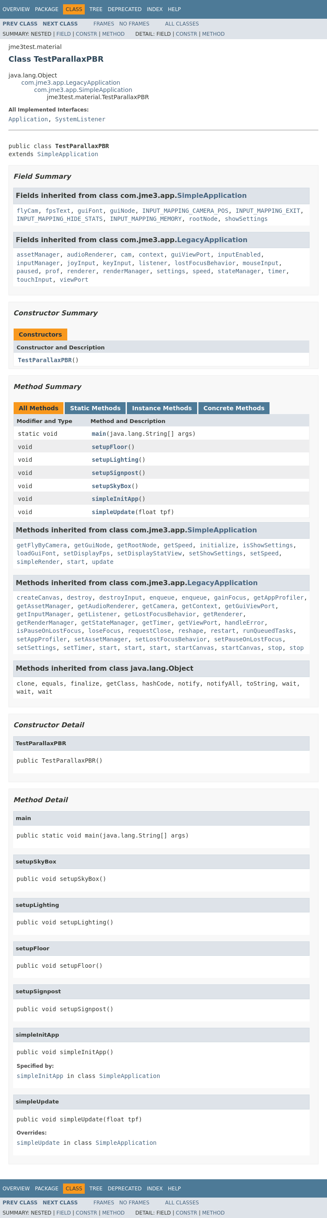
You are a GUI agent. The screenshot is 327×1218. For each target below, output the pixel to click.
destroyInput (120, 597)
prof (52, 271)
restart (222, 630)
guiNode (122, 210)
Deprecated (125, 9)
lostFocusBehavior (205, 263)
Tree (96, 9)
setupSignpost (115, 472)
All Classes (182, 24)
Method (113, 34)
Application (28, 119)
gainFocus (230, 597)
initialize (217, 545)
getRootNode (137, 545)
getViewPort (198, 622)
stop (275, 647)
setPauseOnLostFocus (248, 639)
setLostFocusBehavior (171, 639)
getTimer (156, 622)
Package (46, 9)
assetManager (38, 254)
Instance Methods (162, 408)
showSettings (246, 218)
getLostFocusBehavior (160, 614)
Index (155, 9)
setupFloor (110, 446)
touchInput (34, 279)
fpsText (57, 210)
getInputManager (43, 614)
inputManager (38, 263)
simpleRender (38, 561)
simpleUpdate (113, 512)
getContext (200, 606)
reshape (190, 630)
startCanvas (194, 647)
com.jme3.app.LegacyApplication (70, 82)
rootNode (203, 218)
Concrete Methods (234, 408)
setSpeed (264, 553)
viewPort (74, 279)
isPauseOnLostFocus (49, 630)
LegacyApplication (212, 240)
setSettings (36, 647)
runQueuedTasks (268, 630)
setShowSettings (216, 553)
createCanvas (38, 597)
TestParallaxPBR (45, 360)
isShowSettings (268, 545)
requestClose (149, 630)
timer (277, 271)
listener (153, 263)
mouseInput (260, 263)
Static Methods (95, 408)
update (103, 561)
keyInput (117, 263)
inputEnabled (239, 254)
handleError (244, 622)
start (76, 561)
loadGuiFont (36, 553)
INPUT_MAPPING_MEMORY (146, 218)
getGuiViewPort (250, 606)
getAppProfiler (278, 597)
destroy (79, 597)
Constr (86, 34)
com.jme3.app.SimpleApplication (83, 89)
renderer (81, 271)
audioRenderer (90, 254)
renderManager (126, 271)
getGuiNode (92, 545)
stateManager (239, 271)
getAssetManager (43, 606)
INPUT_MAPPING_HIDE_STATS (60, 218)
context (151, 254)
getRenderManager (45, 622)
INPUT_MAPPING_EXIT (267, 210)
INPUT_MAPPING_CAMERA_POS (185, 210)
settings (171, 271)
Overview (16, 9)
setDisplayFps (86, 553)
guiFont (90, 210)
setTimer (77, 647)
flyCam (27, 210)
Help (174, 9)
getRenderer (223, 614)
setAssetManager (101, 639)
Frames (104, 24)
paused (27, 271)
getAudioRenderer (106, 606)
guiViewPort (190, 254)
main (99, 433)
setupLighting (115, 459)
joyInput (81, 263)
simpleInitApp (115, 498)
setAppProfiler (42, 639)
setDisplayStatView (149, 553)
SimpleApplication (67, 154)
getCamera (158, 606)
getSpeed (178, 545)
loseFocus (105, 630)
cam (125, 254)
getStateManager (108, 622)
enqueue (162, 597)
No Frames (134, 24)
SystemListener (80, 119)
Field (63, 34)
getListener (97, 614)
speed (201, 271)
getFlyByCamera (42, 545)
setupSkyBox (112, 486)
